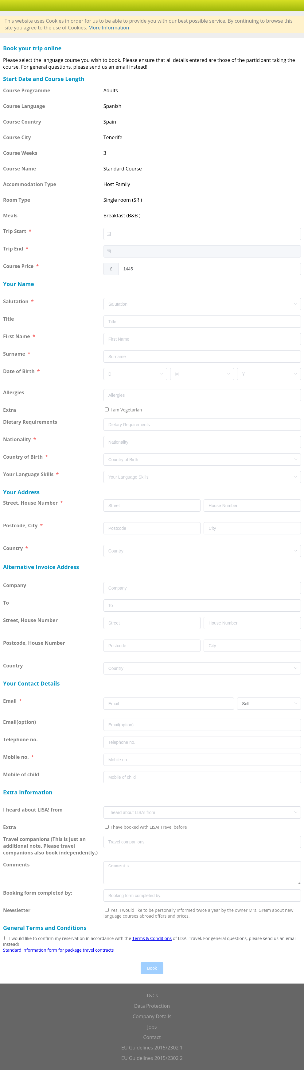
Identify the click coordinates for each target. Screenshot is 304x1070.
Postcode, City (21, 525)
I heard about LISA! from (33, 809)
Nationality (17, 439)
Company (15, 585)
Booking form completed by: (38, 892)
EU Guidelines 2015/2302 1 (152, 1047)
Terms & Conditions (152, 938)
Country (13, 548)
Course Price (19, 266)
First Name (17, 336)
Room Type (16, 200)
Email (10, 700)
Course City (17, 137)
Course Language (24, 106)
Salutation (16, 301)
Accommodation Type (29, 184)
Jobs (152, 1026)
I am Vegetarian (126, 410)
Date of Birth (19, 371)
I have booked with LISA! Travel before (148, 827)
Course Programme (26, 90)
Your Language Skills (29, 474)
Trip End (13, 248)
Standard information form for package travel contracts (58, 950)
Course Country (22, 121)
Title (9, 318)
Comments (17, 864)
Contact (152, 1037)
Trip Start (15, 231)
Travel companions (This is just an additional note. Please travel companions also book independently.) (50, 846)
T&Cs (152, 995)
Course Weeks (20, 153)
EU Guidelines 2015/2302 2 (152, 1058)
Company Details (152, 1016)
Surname (14, 353)
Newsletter (16, 910)
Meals (10, 215)
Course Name (19, 168)
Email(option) (20, 722)
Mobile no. (16, 757)
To (6, 602)
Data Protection (152, 1006)
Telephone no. (21, 739)
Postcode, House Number (34, 643)
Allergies (14, 392)
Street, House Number (31, 502)
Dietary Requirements (30, 421)
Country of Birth (23, 456)
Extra (10, 410)
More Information (108, 27)
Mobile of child (22, 774)
